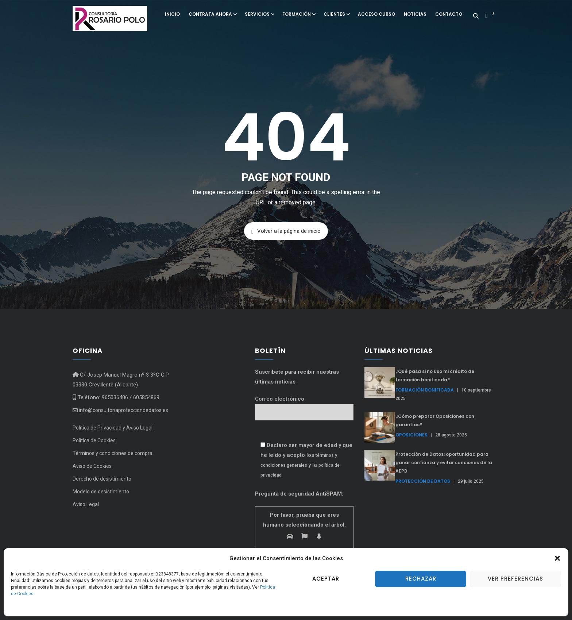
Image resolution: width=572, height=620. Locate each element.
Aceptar (325, 578)
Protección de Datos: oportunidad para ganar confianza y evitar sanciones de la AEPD (443, 462)
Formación (298, 14)
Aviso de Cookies (92, 466)
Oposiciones (411, 435)
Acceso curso (376, 14)
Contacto (448, 14)
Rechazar (420, 578)
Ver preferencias (515, 578)
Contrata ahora (212, 14)
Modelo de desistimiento (101, 491)
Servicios (259, 14)
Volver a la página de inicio (285, 231)
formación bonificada (424, 390)
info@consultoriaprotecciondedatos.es (120, 410)
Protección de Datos (422, 481)
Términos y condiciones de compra (112, 453)
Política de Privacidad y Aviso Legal (112, 428)
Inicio (172, 14)
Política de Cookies (94, 440)
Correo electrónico (304, 406)
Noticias (415, 14)
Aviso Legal (86, 504)
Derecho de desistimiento (102, 479)
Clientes (336, 14)
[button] (557, 558)
